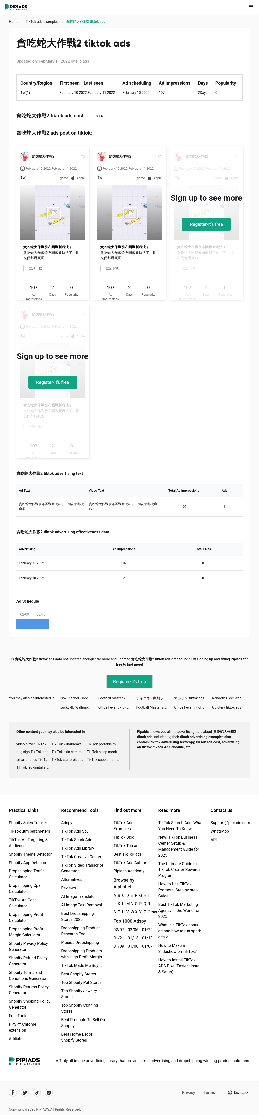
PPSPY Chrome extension (22, 1027)
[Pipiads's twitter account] (25, 1093)
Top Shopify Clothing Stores (79, 1008)
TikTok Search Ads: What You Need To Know (180, 825)
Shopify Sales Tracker (28, 822)
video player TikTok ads (34, 744)
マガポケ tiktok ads (189, 698)
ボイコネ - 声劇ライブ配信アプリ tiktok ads (155, 698)
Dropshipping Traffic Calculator (27, 874)
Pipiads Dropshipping (80, 942)
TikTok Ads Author (129, 862)
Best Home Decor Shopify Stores (76, 1037)
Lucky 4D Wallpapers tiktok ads (79, 707)
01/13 (132, 938)
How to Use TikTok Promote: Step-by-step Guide (178, 890)
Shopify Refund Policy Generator (28, 961)
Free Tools (18, 1015)
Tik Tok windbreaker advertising (69, 744)
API (214, 839)
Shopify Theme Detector (30, 854)
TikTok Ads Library (77, 848)
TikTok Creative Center (81, 856)
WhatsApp (220, 831)
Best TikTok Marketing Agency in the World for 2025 (178, 910)
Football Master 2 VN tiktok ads (117, 698)
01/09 (117, 946)
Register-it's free (206, 224)
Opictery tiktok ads (226, 707)
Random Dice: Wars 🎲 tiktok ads (231, 698)
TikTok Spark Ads (76, 839)
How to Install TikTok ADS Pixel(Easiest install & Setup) (179, 966)
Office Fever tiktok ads (115, 707)
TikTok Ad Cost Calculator (22, 903)
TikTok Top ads (126, 845)
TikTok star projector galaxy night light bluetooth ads (69, 760)
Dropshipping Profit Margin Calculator (26, 932)
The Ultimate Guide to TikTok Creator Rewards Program (179, 869)
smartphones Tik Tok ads (34, 760)
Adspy (66, 822)
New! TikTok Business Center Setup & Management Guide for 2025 (178, 846)
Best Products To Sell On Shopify (83, 1022)
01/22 (146, 929)
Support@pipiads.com (230, 822)
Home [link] (14, 22)
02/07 (117, 929)
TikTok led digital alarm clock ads (34, 767)
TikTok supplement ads (104, 760)
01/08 (132, 946)
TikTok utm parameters (29, 831)
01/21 (117, 938)
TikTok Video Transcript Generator (82, 868)
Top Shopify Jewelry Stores (79, 994)
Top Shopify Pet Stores (81, 982)
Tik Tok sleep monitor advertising (104, 752)
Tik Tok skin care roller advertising (69, 752)
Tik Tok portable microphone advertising (104, 744)
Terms (209, 1092)
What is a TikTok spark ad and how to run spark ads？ (179, 931)
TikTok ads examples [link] (42, 22)
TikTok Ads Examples (123, 825)
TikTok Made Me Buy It (81, 965)
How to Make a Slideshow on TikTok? (177, 948)
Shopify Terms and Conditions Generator (28, 975)
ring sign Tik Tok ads (32, 752)
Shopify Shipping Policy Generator (29, 1004)
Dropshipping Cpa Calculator (25, 888)
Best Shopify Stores (78, 974)
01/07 (146, 946)
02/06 (132, 929)
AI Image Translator (78, 896)
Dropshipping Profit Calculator (26, 917)
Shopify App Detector (28, 862)
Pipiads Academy (128, 871)
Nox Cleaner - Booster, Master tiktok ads (79, 698)
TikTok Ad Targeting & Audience (28, 842)
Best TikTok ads (127, 854)
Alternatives (71, 879)
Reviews (68, 888)
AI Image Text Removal (81, 905)
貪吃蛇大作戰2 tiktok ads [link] (85, 22)
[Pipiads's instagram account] (49, 1093)
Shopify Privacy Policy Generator (28, 946)
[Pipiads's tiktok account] (37, 1093)
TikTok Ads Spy (74, 831)
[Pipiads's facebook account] (13, 1093)
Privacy (188, 1092)
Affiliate (15, 1038)
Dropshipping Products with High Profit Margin (81, 954)
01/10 (146, 938)
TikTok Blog (123, 837)
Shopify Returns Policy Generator (29, 990)
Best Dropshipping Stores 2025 (77, 916)
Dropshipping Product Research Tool (80, 931)
